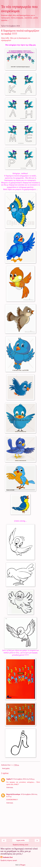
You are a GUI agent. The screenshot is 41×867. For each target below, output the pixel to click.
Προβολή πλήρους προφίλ (9, 860)
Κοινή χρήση (6, 768)
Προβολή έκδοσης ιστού (20, 845)
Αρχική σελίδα (20, 840)
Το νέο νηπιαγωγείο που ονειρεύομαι (19, 8)
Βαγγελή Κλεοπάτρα (13, 794)
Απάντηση (9, 787)
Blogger (22, 865)
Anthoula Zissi (8, 857)
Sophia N (9, 779)
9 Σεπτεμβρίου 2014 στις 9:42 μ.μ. (24, 779)
